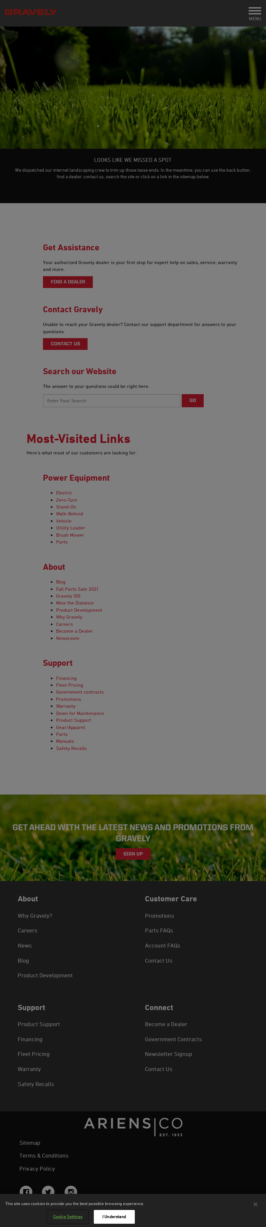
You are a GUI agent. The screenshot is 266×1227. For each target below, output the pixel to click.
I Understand (114, 1218)
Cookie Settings (67, 1218)
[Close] (255, 1206)
